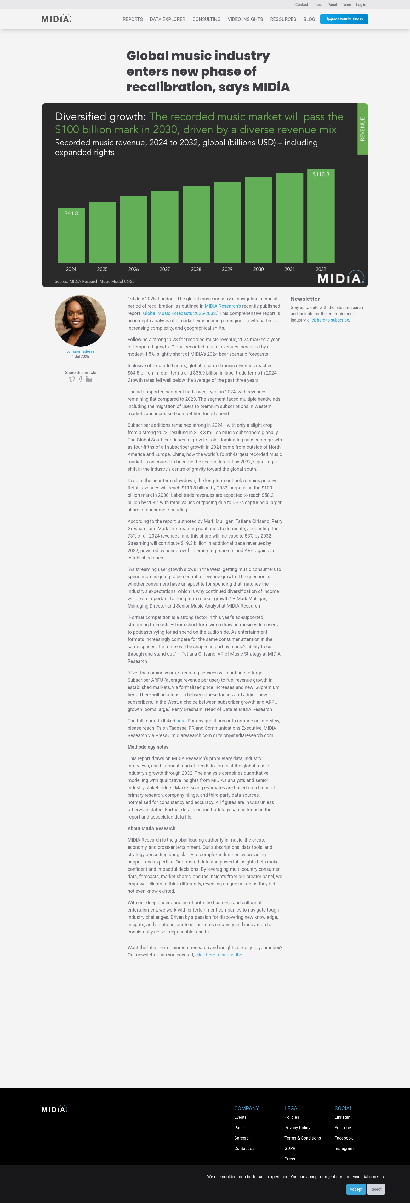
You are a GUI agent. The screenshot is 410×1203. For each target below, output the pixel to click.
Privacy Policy (297, 1127)
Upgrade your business (344, 19)
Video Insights (245, 19)
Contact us (244, 1148)
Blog (309, 19)
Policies (291, 1117)
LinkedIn (342, 1117)
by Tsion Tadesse (80, 351)
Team (346, 5)
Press (317, 5)
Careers (241, 1138)
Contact (301, 5)
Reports (133, 19)
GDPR (289, 1148)
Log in (361, 5)
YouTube (343, 1127)
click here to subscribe (218, 954)
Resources (283, 19)
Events (240, 1117)
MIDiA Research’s (223, 306)
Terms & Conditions (302, 1138)
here (181, 720)
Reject (376, 1189)
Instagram (344, 1148)
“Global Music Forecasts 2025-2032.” (179, 313)
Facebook (344, 1138)
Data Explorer (167, 19)
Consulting (206, 19)
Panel (332, 5)
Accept (356, 1189)
